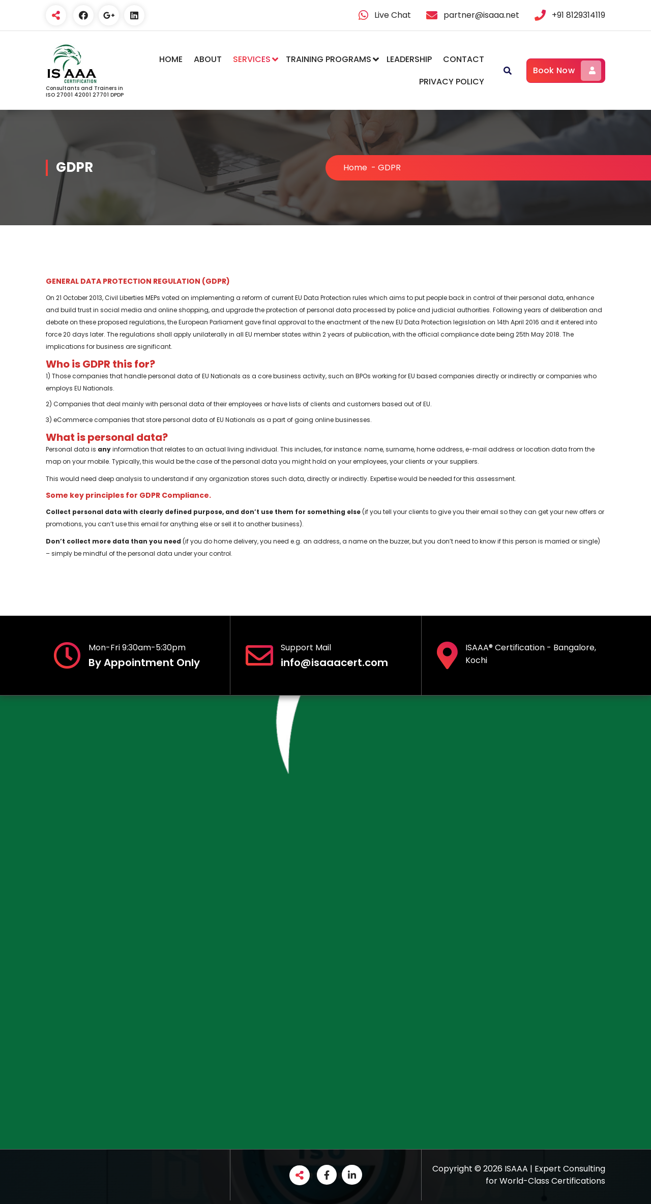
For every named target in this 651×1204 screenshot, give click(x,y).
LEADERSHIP (409, 59)
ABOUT (208, 59)
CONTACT (463, 59)
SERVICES (252, 59)
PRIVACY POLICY (451, 81)
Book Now (567, 71)
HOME (171, 59)
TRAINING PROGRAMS (328, 59)
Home (355, 167)
